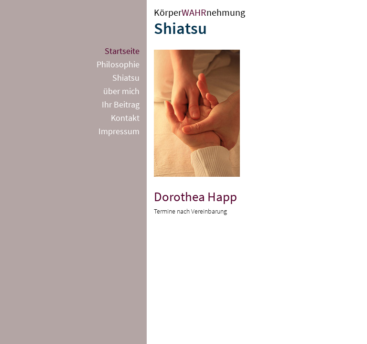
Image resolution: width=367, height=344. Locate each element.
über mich (121, 91)
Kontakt (125, 117)
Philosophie (118, 64)
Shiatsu (126, 77)
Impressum (119, 131)
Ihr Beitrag (121, 104)
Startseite (122, 50)
